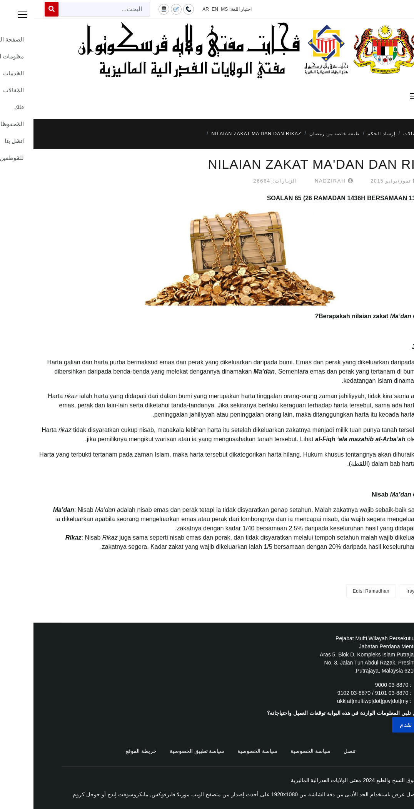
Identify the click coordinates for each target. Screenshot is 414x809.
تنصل (316, 751)
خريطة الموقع (107, 751)
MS (190, 9)
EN (181, 9)
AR (172, 9)
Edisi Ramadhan (337, 591)
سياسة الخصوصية (277, 751)
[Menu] (207, 96)
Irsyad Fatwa (387, 591)
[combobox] (71, 9)
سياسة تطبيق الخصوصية (163, 751)
